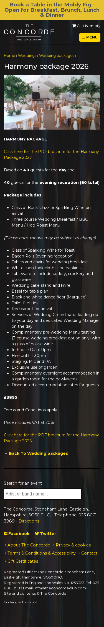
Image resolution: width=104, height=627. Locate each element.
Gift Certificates (22, 561)
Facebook (16, 533)
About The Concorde (28, 545)
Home (9, 56)
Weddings (27, 56)
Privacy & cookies (73, 545)
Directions (29, 521)
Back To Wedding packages (38, 453)
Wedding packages (56, 56)
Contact (89, 553)
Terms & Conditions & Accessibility (41, 553)
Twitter (45, 533)
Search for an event (23, 483)
